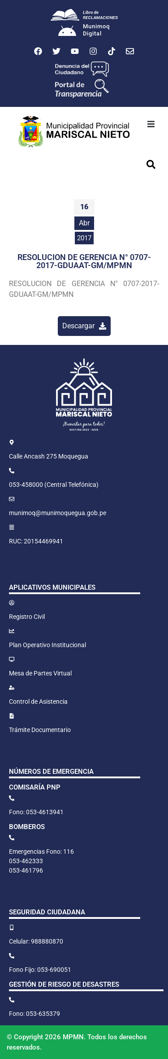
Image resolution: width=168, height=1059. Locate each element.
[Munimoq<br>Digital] (67, 32)
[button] (151, 124)
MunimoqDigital (96, 30)
